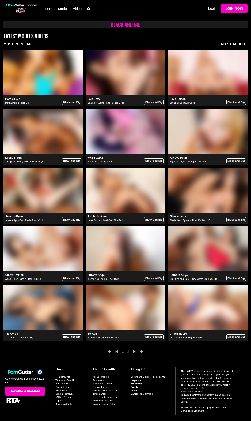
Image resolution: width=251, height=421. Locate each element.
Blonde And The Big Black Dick (103, 279)
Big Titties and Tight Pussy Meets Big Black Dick (194, 279)
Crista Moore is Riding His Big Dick (187, 337)
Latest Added (231, 44)
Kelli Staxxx (95, 157)
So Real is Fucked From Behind (103, 337)
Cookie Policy (62, 387)
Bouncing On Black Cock (182, 103)
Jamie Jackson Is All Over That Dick (105, 220)
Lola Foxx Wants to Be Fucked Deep (105, 103)
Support (59, 400)
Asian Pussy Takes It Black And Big (23, 279)
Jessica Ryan (14, 216)
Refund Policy (62, 390)
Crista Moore (178, 333)
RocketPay (136, 383)
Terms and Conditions (66, 380)
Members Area (62, 376)
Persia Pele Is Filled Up (17, 103)
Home (50, 9)
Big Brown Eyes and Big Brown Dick (188, 161)
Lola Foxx (93, 99)
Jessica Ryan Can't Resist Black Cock (24, 220)
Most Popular (17, 44)
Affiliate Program (63, 397)
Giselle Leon (178, 216)
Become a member (25, 391)
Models (63, 9)
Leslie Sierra (13, 157)
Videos (78, 9)
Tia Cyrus (11, 333)
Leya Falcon (178, 99)
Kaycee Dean (178, 157)
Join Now (234, 8)
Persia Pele (12, 99)
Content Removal (64, 394)
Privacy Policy (62, 383)
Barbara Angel (179, 275)
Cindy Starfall (14, 275)
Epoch (134, 387)
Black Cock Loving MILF (99, 161)
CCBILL (135, 390)
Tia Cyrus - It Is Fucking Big (19, 337)
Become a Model (64, 404)
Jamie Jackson (97, 216)
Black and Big (71, 102)
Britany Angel (96, 275)
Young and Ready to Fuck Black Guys (24, 161)
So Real (92, 333)
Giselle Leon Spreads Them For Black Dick (191, 220)
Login (212, 8)
